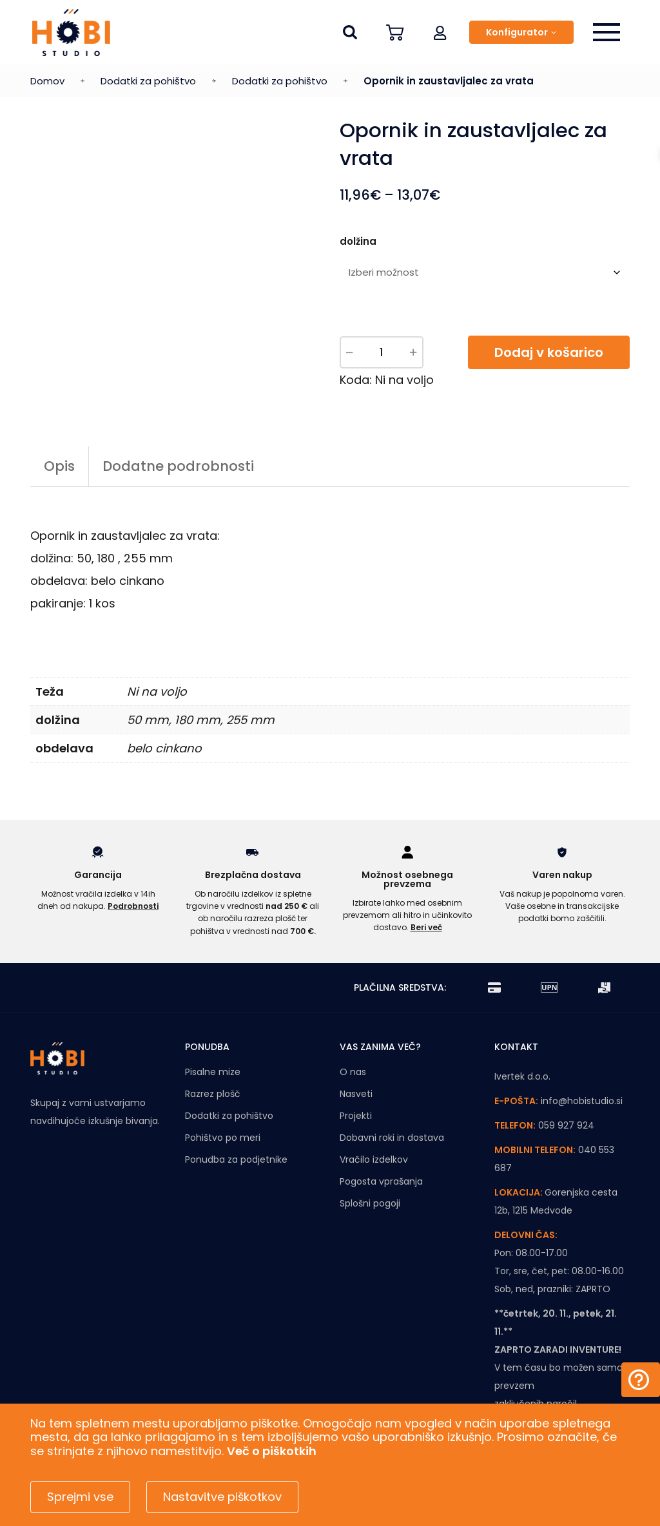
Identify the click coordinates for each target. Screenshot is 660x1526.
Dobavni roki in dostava (392, 1137)
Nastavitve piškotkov (222, 1497)
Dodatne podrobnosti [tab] (178, 466)
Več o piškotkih (271, 1451)
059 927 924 (566, 1125)
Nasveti (356, 1093)
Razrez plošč (212, 1093)
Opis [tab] (59, 466)
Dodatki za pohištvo (148, 81)
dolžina (358, 241)
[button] (440, 32)
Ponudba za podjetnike (236, 1159)
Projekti (356, 1115)
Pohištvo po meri (222, 1137)
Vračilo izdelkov (374, 1159)
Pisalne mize (212, 1071)
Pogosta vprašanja (381, 1181)
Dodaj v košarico (548, 352)
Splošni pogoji (370, 1203)
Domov (47, 81)
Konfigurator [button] (517, 32)
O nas (353, 1071)
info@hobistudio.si (582, 1100)
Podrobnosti (133, 906)
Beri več (426, 927)
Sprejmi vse (80, 1497)
